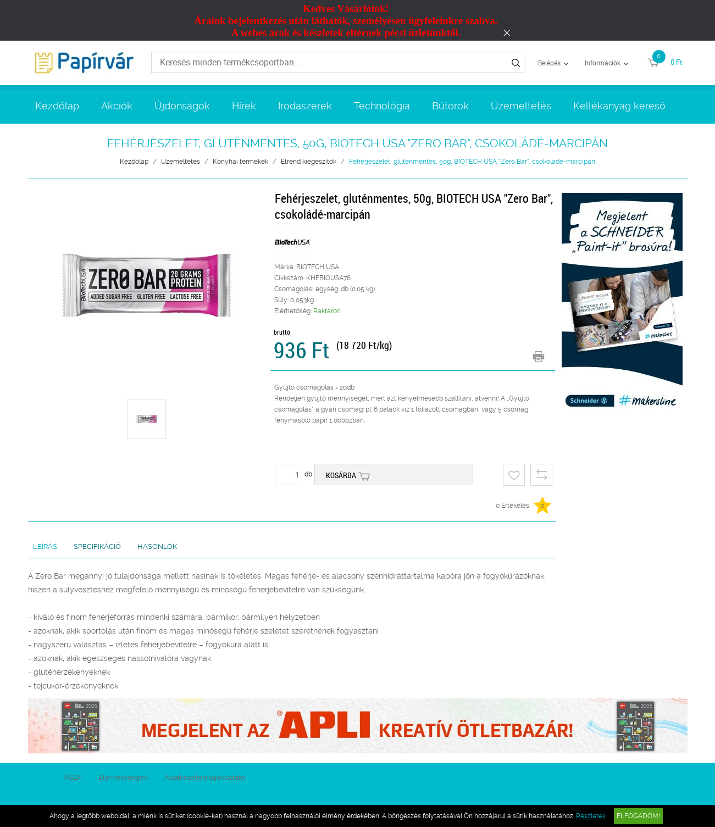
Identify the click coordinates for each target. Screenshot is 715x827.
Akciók (116, 106)
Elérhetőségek (123, 777)
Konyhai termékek (240, 161)
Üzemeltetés (521, 106)
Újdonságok (182, 106)
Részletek (591, 816)
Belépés (549, 62)
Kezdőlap (57, 106)
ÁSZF (73, 777)
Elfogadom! (638, 816)
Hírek (244, 106)
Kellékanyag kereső (619, 106)
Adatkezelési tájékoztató (204, 777)
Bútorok (450, 106)
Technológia (382, 106)
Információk (602, 62)
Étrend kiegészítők (308, 161)
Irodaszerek (305, 106)
